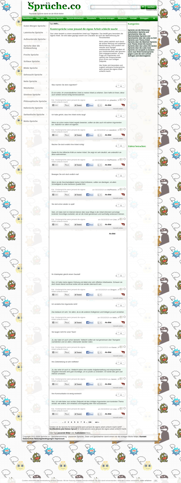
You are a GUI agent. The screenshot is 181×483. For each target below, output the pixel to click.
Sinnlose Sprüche (32, 94)
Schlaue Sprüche (32, 61)
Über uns (40, 18)
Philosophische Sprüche (35, 101)
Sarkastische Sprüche (34, 114)
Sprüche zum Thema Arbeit (139, 40)
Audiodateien (80, 433)
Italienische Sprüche (33, 108)
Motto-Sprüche (31, 121)
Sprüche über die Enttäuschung (32, 47)
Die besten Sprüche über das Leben (140, 45)
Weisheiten (29, 88)
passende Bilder (64, 433)
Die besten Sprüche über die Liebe (142, 47)
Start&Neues (28, 18)
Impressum (59, 439)
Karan (114, 347)
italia (114, 318)
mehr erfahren (146, 481)
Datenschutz (28, 439)
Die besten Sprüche (55, 18)
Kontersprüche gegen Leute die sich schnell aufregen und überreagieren (141, 54)
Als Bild (108, 105)
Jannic (114, 379)
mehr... (56, 24)
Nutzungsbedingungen (44, 439)
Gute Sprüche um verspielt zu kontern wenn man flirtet (141, 50)
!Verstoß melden (118, 108)
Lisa (115, 220)
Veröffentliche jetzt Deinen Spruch (63, 429)
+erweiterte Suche (151, 10)
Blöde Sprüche (31, 68)
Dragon (114, 290)
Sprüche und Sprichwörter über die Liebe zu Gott (142, 37)
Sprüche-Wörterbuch (75, 18)
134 (90, 422)
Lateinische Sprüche (33, 32)
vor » (97, 422)
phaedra (113, 100)
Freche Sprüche (31, 55)
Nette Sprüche (30, 81)
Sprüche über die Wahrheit (138, 42)
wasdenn (112, 130)
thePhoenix (112, 160)
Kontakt (133, 18)
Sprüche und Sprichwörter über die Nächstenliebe (138, 34)
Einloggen (144, 18)
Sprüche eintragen (107, 18)
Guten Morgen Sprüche (35, 26)
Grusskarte (91, 18)
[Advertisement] (74, 57)
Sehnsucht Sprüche (33, 75)
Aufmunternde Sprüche (35, 39)
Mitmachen (122, 18)
